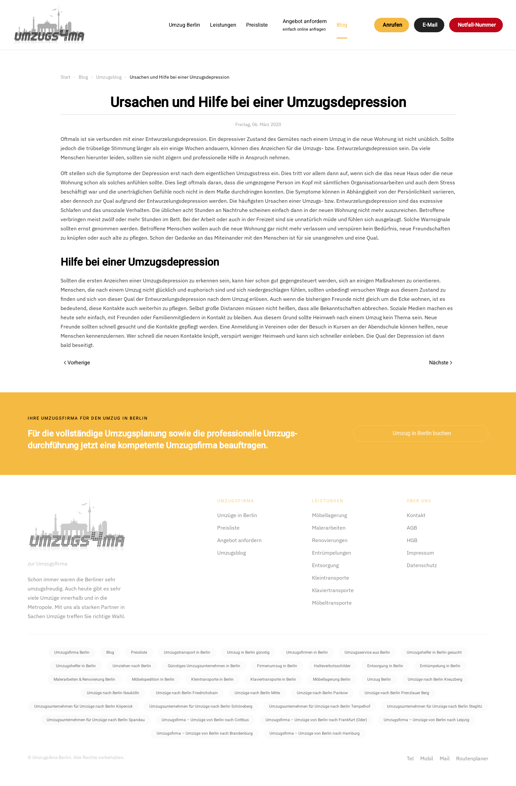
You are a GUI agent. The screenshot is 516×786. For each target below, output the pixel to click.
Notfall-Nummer (477, 25)
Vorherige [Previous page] (77, 363)
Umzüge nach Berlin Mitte (257, 693)
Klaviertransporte (333, 590)
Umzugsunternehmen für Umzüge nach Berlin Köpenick (83, 706)
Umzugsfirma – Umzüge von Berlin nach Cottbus (205, 720)
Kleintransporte (330, 577)
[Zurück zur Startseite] (49, 25)
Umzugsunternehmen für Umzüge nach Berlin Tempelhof (319, 706)
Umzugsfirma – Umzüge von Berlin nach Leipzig (426, 720)
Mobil (426, 758)
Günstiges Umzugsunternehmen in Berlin (204, 666)
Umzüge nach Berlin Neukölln (113, 693)
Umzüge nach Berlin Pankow (322, 693)
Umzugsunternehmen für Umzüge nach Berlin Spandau (96, 720)
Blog (342, 25)
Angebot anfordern (239, 540)
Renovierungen (330, 540)
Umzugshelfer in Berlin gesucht (434, 652)
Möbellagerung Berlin (331, 679)
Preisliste (257, 25)
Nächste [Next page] (440, 363)
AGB (412, 527)
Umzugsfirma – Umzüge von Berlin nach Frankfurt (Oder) (316, 720)
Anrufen (392, 25)
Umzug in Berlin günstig (248, 652)
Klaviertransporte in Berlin (273, 679)
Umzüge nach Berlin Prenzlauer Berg (397, 693)
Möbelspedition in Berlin (153, 679)
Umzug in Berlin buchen (422, 433)
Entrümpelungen (331, 552)
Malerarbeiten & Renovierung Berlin (84, 679)
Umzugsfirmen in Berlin (307, 652)
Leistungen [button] (223, 25)
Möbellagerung (329, 515)
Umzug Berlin (184, 25)
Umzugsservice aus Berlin (367, 652)
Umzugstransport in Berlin (187, 652)
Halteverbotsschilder (332, 666)
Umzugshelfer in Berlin (76, 666)
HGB (412, 540)
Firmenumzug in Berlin (277, 666)
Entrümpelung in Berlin (440, 666)
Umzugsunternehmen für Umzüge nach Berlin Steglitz (434, 706)
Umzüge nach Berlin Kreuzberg (435, 679)
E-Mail (430, 25)
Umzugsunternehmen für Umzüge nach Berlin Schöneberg (200, 706)
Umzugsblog (231, 552)
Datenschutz (422, 565)
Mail (445, 758)
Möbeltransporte (332, 602)
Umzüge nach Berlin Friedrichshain (187, 693)
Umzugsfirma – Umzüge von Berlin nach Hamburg (315, 733)
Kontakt (416, 515)
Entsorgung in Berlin (385, 666)
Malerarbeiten (329, 527)
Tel (410, 758)
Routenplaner (472, 758)
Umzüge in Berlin (237, 515)
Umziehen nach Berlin (132, 666)
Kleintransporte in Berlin (212, 679)
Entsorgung (325, 565)
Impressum (420, 552)
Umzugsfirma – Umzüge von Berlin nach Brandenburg (205, 733)
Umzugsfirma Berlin (72, 652)
